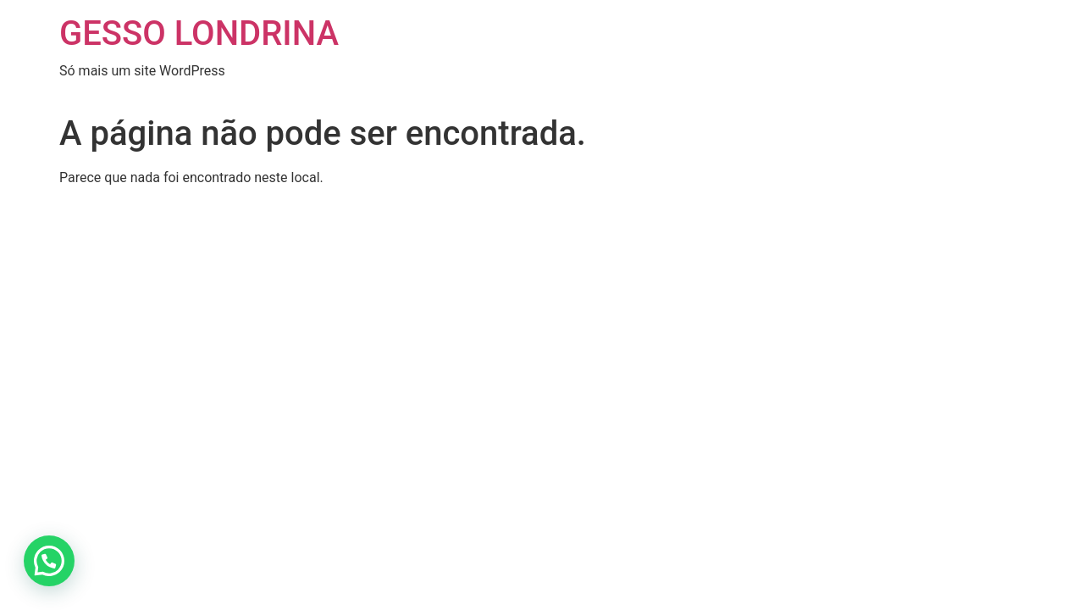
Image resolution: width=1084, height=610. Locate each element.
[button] (49, 560)
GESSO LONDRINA (199, 33)
